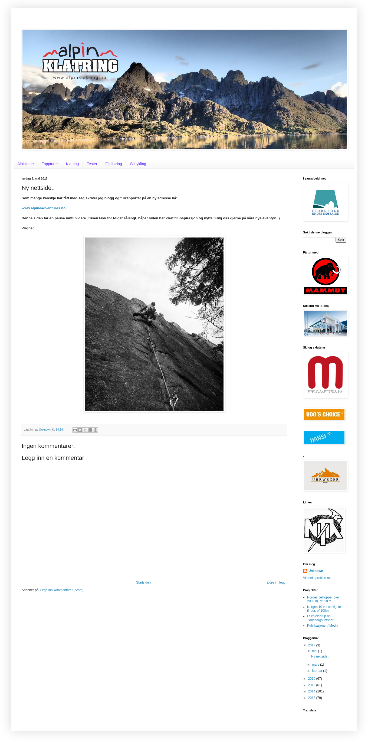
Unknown (315, 571)
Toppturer (50, 164)
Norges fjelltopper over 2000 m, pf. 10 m (323, 599)
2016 (312, 679)
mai (315, 651)
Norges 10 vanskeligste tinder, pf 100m (324, 609)
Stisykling (138, 164)
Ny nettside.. (320, 656)
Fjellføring (113, 164)
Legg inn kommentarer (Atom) (61, 590)
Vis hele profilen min (317, 578)
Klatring (72, 164)
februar (317, 671)
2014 (312, 691)
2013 (312, 698)
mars (316, 664)
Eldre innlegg (276, 582)
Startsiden (143, 582)
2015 (312, 685)
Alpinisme (25, 164)
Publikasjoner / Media (322, 625)
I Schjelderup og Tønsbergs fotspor (320, 618)
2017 (312, 645)
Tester (92, 164)
